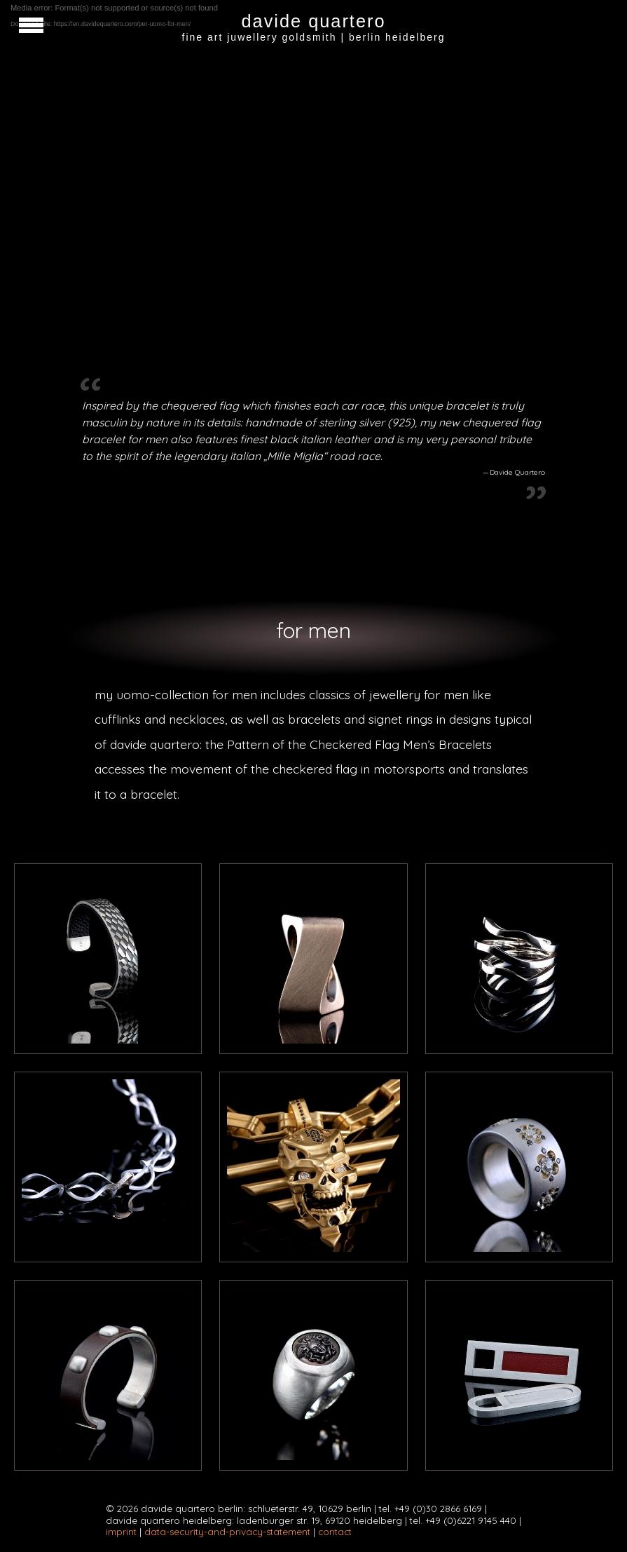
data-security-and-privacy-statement (227, 1531)
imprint (121, 1531)
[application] (313, 171)
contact (335, 1531)
